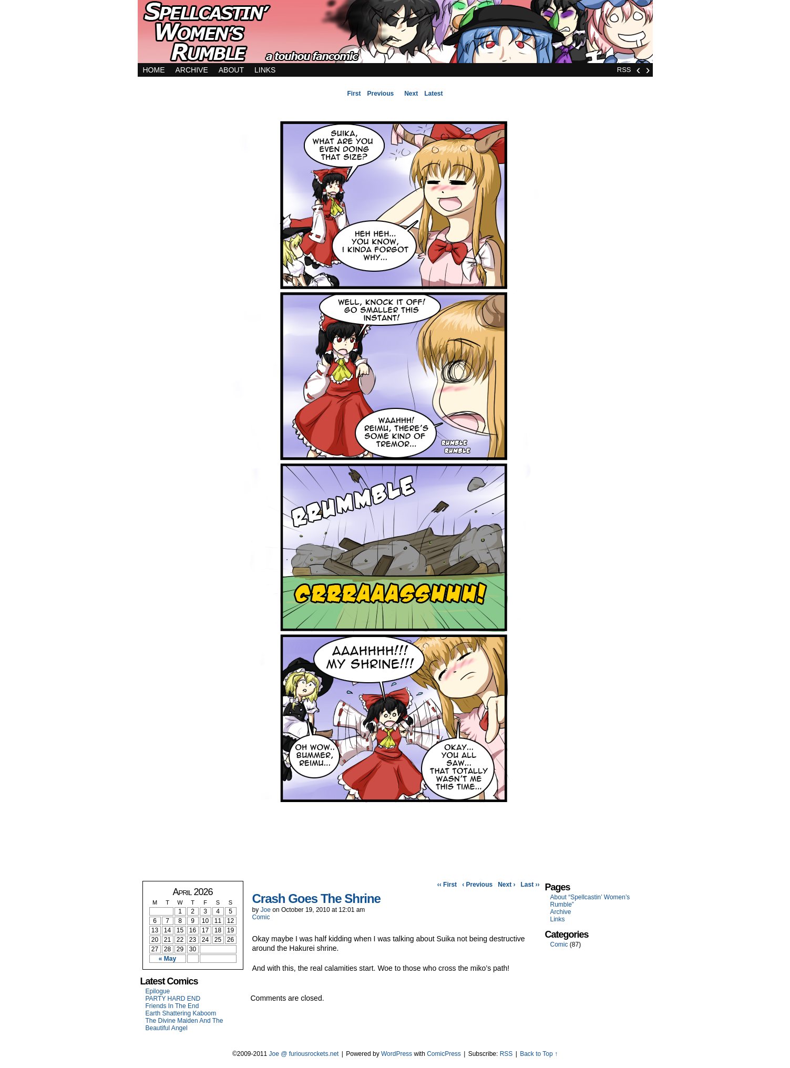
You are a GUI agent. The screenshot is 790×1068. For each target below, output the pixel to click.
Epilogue (158, 991)
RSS (624, 70)
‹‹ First (447, 884)
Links (264, 70)
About (231, 70)
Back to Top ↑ (539, 1053)
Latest (433, 93)
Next (411, 93)
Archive (192, 70)
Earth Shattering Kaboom (181, 1013)
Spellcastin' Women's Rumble (395, 34)
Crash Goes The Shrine (316, 898)
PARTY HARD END (173, 998)
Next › (506, 884)
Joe (266, 909)
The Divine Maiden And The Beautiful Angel (184, 1024)
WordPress (396, 1053)
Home (154, 70)
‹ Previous (477, 884)
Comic (261, 917)
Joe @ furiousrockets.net (304, 1053)
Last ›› (530, 884)
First (354, 93)
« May (167, 958)
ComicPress (444, 1053)
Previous (380, 93)
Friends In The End (172, 1006)
